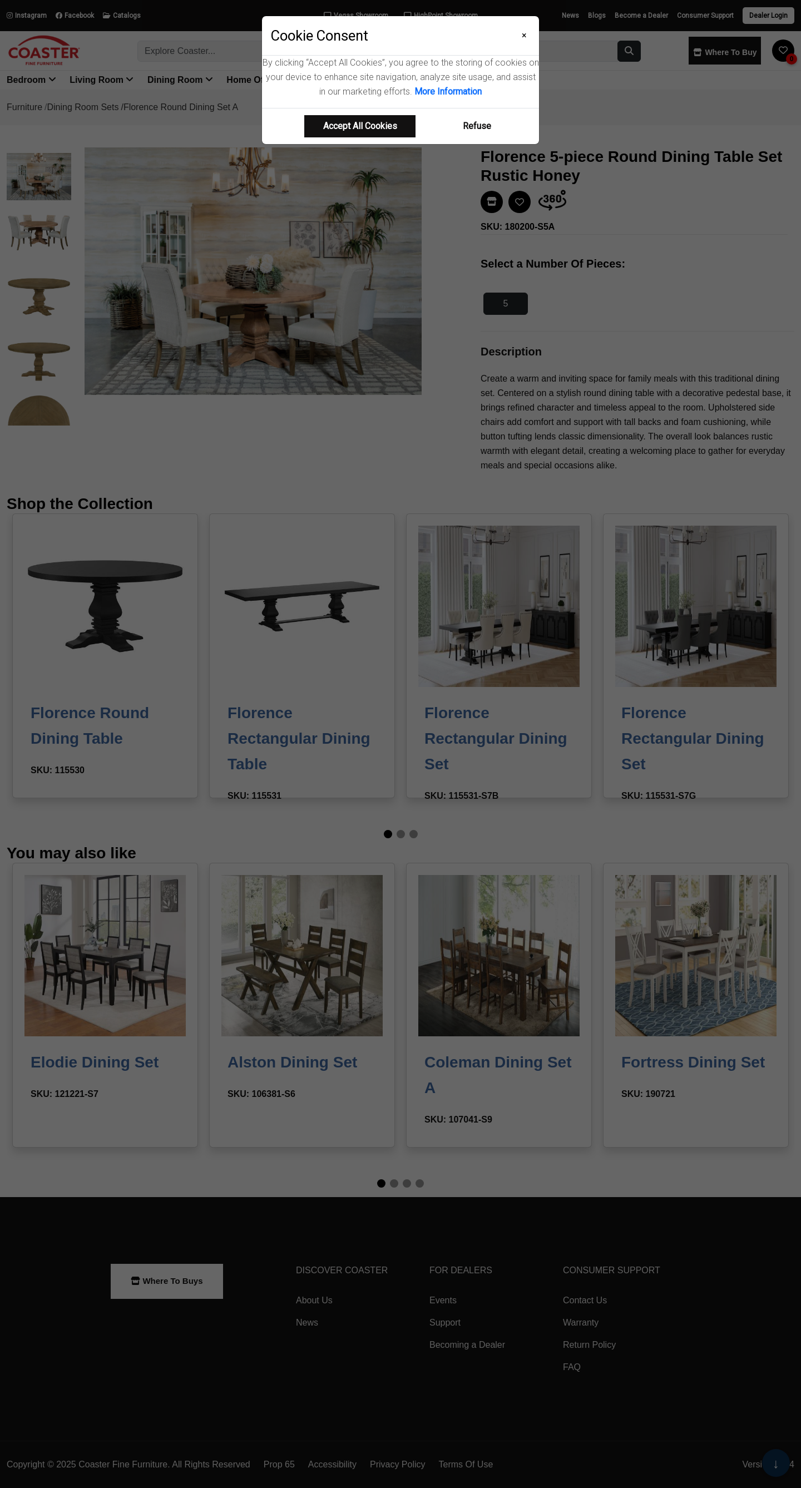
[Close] (524, 35)
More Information (448, 91)
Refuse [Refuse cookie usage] (477, 126)
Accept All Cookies (360, 126)
